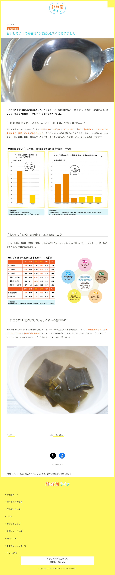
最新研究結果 (25, 474)
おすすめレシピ (13, 523)
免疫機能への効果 (14, 501)
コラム (10, 516)
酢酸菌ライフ (11, 474)
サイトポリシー (13, 553)
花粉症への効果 (13, 509)
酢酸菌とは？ (12, 494)
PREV (11, 435)
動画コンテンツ (13, 538)
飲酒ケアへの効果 (14, 531)
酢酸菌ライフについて (16, 545)
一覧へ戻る (58, 435)
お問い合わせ (57, 560)
